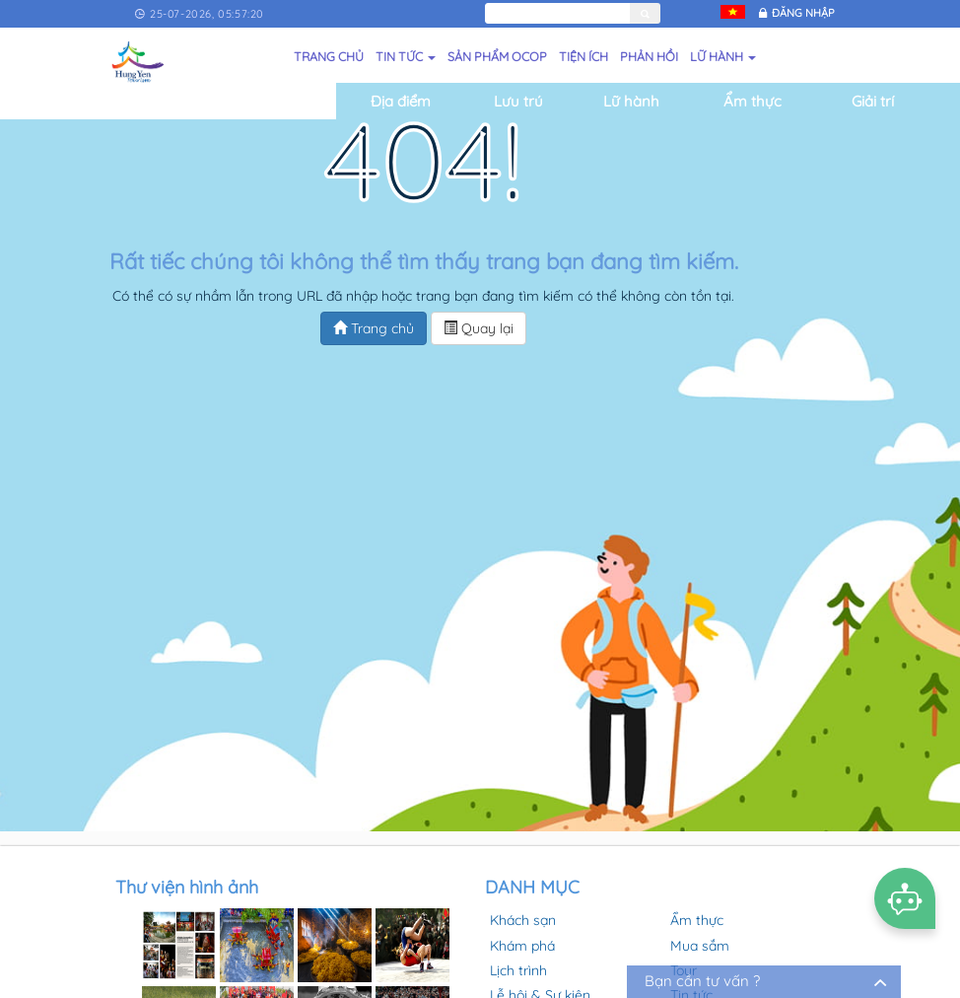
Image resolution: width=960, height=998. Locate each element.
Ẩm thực (696, 920)
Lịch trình (518, 970)
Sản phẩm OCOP (497, 56)
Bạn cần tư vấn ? (702, 980)
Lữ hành (723, 56)
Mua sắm (699, 946)
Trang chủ (329, 56)
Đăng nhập (803, 13)
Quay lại (479, 328)
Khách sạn (523, 920)
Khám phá (522, 946)
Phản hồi (649, 56)
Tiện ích (583, 56)
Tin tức (406, 56)
